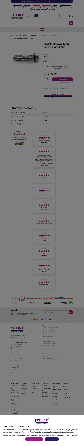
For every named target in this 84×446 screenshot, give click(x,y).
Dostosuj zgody (52, 439)
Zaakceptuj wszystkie (34, 439)
